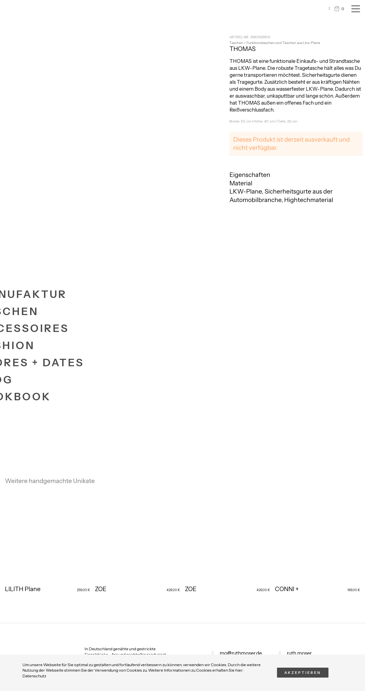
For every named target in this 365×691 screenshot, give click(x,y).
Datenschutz (34, 675)
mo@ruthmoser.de (241, 653)
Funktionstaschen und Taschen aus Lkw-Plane (283, 43)
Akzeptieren (302, 672)
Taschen (236, 43)
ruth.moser (299, 653)
